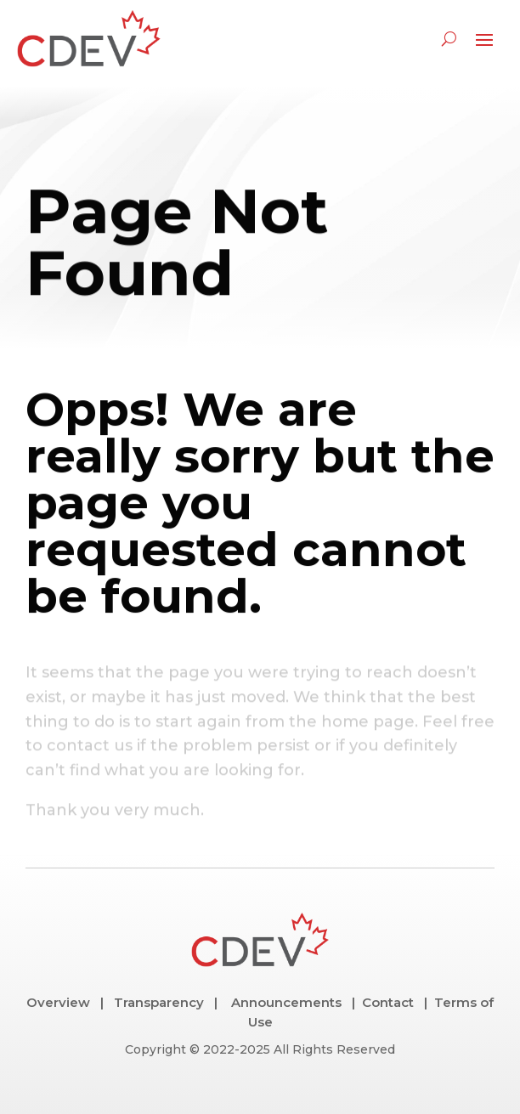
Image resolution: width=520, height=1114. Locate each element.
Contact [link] (386, 1002)
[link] (89, 38)
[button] (484, 39)
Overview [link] (58, 1002)
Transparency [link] (159, 1002)
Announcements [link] (286, 1002)
